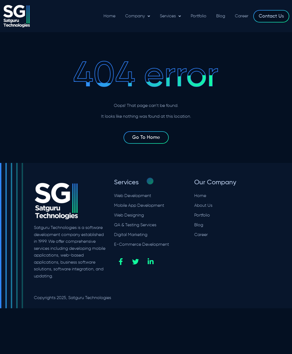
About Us (203, 206)
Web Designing (129, 215)
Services (170, 16)
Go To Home (146, 137)
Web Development (132, 196)
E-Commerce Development (141, 244)
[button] (137, 16)
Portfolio (198, 16)
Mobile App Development (139, 206)
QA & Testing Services (135, 225)
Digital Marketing (130, 235)
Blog (220, 16)
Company (137, 16)
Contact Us (271, 16)
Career (241, 16)
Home (109, 16)
